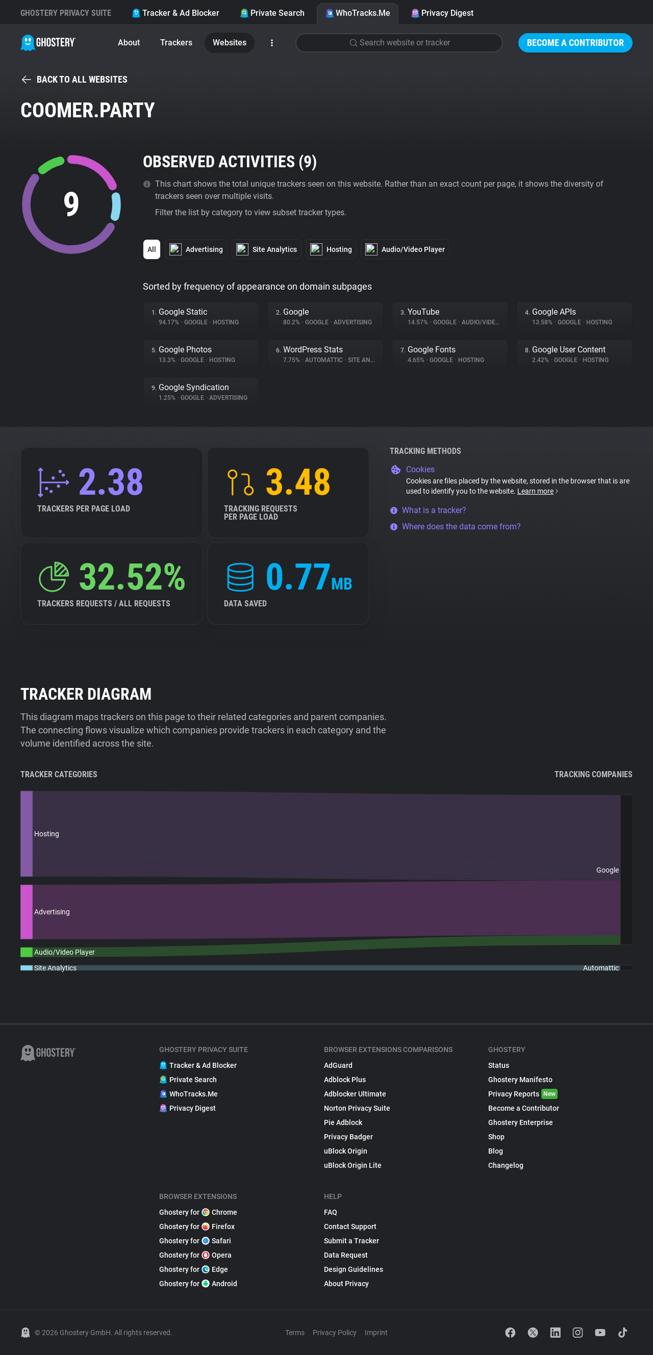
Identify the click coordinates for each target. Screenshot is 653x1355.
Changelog (505, 1165)
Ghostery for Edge (193, 1269)
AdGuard (338, 1065)
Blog (495, 1151)
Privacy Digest (442, 13)
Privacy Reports (523, 1094)
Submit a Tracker (351, 1241)
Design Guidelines (353, 1269)
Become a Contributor (575, 42)
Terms (295, 1332)
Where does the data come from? (455, 526)
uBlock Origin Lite (353, 1165)
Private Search (272, 13)
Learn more (538, 491)
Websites (229, 42)
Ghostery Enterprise (520, 1122)
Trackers (176, 42)
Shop (496, 1137)
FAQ (330, 1212)
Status (498, 1065)
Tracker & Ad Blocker (175, 13)
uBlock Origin (345, 1151)
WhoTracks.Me (357, 13)
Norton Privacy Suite (357, 1108)
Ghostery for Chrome (198, 1212)
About (129, 42)
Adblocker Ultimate (355, 1094)
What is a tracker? (428, 510)
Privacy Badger (348, 1137)
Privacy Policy (335, 1332)
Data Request (346, 1255)
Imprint (376, 1332)
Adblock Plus (345, 1080)
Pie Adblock (343, 1122)
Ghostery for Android (198, 1284)
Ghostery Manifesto (520, 1080)
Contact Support (350, 1226)
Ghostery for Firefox (197, 1226)
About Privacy (346, 1284)
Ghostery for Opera (195, 1255)
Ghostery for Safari (195, 1241)
